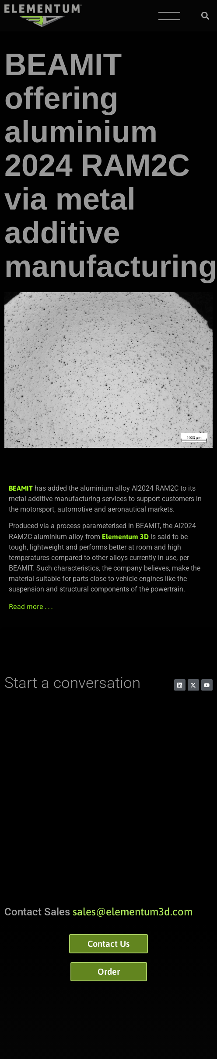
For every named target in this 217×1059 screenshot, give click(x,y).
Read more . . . (30, 606)
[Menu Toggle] (169, 16)
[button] (205, 16)
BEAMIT (21, 488)
